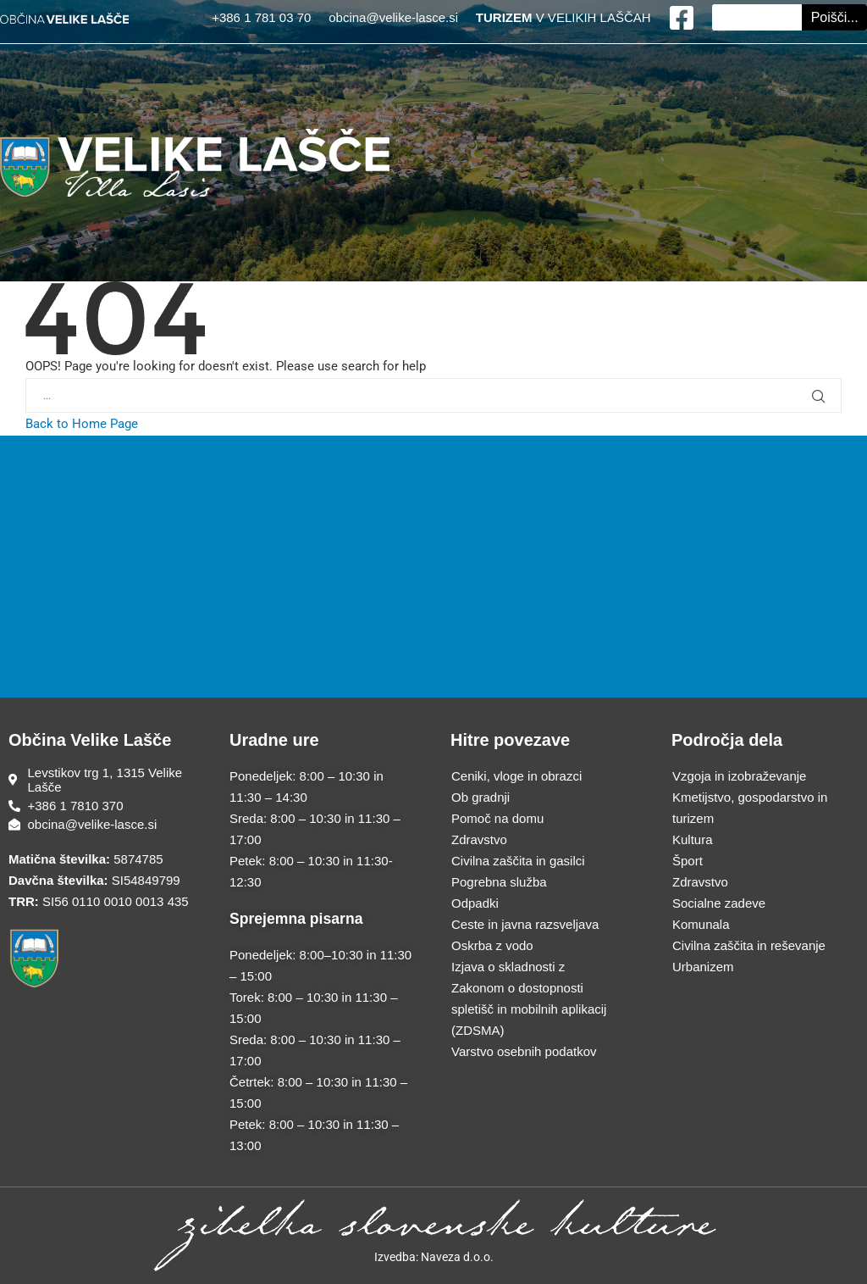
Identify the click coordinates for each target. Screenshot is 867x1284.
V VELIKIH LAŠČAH (563, 17)
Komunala (701, 924)
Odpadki (475, 903)
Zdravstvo (479, 839)
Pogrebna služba (499, 882)
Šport (687, 860)
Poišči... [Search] (835, 17)
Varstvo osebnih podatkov (524, 1051)
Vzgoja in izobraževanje (739, 776)
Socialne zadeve (718, 903)
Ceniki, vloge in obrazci (516, 776)
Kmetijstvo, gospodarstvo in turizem (749, 807)
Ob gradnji (480, 797)
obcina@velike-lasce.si (393, 17)
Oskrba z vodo (492, 945)
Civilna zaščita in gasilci (518, 860)
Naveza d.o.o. (457, 1257)
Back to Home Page (81, 423)
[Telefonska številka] (102, 805)
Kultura (692, 839)
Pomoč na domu (497, 818)
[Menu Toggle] (433, 52)
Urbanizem (703, 966)
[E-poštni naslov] (102, 824)
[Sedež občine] (102, 779)
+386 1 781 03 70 (263, 17)
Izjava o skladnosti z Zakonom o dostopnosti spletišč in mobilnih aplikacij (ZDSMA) (528, 998)
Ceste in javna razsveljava (525, 924)
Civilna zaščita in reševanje (749, 945)
